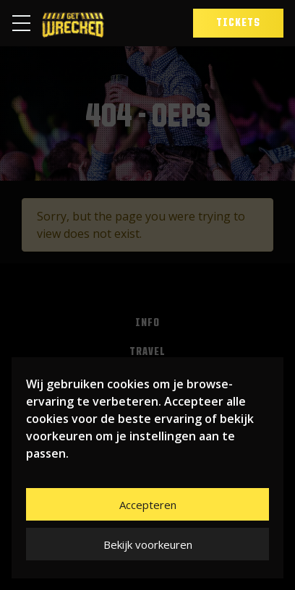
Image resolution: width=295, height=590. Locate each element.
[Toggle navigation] (26, 23)
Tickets (238, 23)
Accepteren (147, 504)
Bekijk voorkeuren (147, 544)
